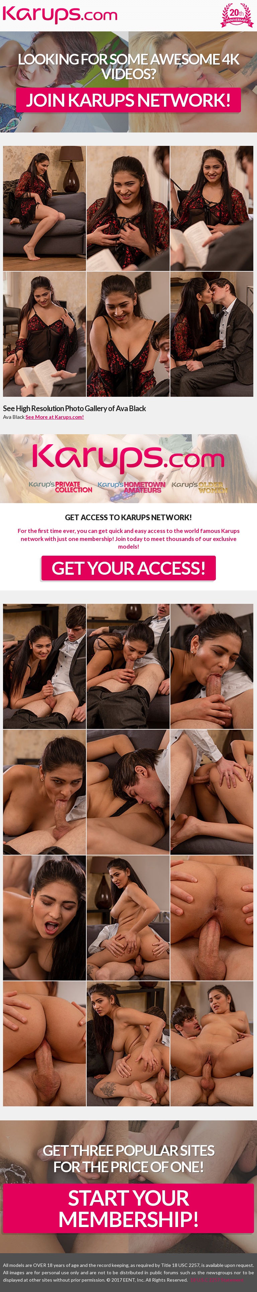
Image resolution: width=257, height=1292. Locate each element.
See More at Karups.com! (54, 417)
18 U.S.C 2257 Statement (217, 1280)
